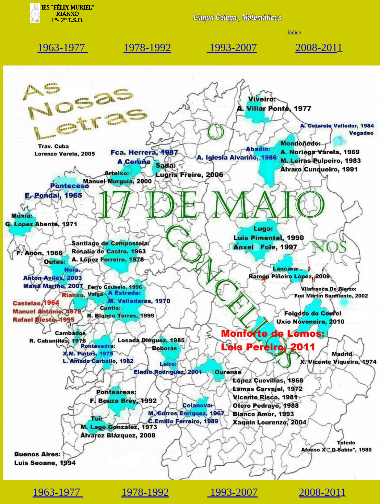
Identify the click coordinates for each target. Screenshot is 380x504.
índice (293, 32)
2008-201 (316, 47)
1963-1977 (62, 47)
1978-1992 (147, 47)
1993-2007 (232, 47)
